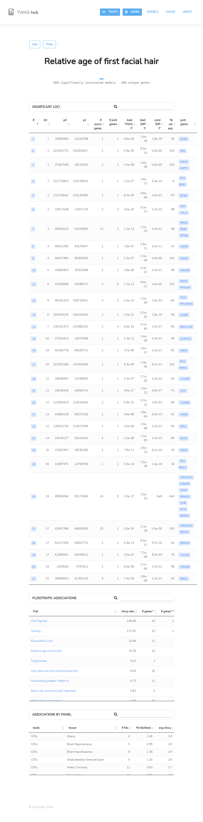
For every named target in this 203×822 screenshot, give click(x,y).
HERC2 (183, 450)
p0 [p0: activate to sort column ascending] (65, 120)
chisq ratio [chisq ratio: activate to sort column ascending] (127, 611)
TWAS (23, 12)
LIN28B (184, 315)
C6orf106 (184, 270)
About (187, 12)
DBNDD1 (185, 496)
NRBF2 (183, 350)
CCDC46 (184, 555)
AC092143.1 (186, 477)
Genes (132, 12)
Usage (170, 12)
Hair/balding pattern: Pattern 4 (50, 681)
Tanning (36, 631)
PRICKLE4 (185, 287)
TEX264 (184, 235)
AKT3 (182, 151)
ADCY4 (183, 438)
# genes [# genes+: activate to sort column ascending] (147, 611)
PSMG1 (184, 578)
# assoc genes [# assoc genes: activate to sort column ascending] (98, 124)
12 (33, 300)
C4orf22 (184, 246)
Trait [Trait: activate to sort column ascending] (35, 611)
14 (33, 326)
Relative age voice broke (46, 651)
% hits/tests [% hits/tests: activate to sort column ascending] (143, 728)
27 (33, 528)
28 (33, 543)
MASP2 (183, 139)
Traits (110, 12)
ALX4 (183, 390)
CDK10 (183, 490)
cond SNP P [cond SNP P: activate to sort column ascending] (157, 124)
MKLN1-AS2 (186, 326)
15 (33, 338)
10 (33, 270)
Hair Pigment (39, 621)
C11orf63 (184, 402)
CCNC (183, 297)
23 (33, 438)
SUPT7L (184, 168)
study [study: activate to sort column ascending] (36, 728)
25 (33, 464)
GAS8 (183, 502)
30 (33, 566)
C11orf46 (184, 378)
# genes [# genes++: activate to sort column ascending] (167, 611)
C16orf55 (184, 483)
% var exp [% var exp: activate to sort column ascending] (170, 124)
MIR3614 (184, 543)
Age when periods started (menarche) (54, 671)
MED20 (184, 281)
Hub (34, 44)
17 (33, 364)
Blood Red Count (42, 641)
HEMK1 (184, 222)
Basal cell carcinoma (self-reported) (53, 691)
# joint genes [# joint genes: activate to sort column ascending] (113, 122)
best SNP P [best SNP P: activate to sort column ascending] (143, 124)
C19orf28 (184, 566)
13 (33, 315)
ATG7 (182, 206)
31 (33, 578)
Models (152, 12)
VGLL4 (183, 212)
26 (33, 496)
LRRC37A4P (186, 525)
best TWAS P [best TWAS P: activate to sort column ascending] (129, 124)
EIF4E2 (183, 195)
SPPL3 (183, 426)
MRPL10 (184, 532)
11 (33, 284)
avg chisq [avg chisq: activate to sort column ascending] (165, 728)
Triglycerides (39, 661)
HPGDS (184, 258)
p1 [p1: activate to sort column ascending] (84, 120)
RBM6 (183, 229)
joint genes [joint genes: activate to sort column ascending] (184, 122)
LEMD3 (184, 414)
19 (33, 390)
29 (33, 555)
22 (33, 426)
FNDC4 (184, 161)
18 (33, 378)
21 (33, 414)
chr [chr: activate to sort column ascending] (45, 120)
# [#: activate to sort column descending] (33, 120)
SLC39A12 (185, 338)
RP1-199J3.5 (186, 303)
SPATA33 (184, 515)
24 (33, 450)
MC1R (183, 509)
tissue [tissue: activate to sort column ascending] (72, 728)
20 (33, 402)
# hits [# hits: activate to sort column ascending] (125, 728)
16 (33, 350)
